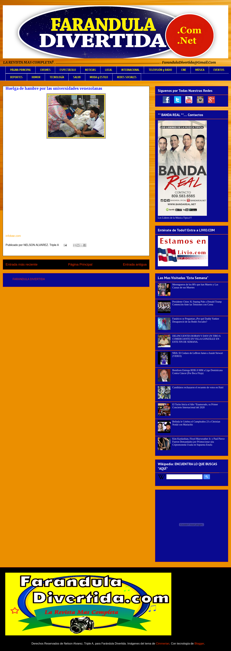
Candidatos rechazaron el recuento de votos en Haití (197, 387)
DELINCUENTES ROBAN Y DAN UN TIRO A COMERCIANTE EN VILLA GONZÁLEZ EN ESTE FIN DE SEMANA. (196, 339)
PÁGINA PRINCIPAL (20, 70)
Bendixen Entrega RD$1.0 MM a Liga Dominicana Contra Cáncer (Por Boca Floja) (197, 372)
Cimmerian (162, 643)
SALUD (77, 77)
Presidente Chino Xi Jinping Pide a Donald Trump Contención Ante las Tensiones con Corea (197, 303)
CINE (183, 70)
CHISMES (45, 70)
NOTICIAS (90, 70)
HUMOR (36, 77)
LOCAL (108, 70)
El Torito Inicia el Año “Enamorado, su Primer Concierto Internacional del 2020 (195, 406)
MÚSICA (199, 70)
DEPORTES (16, 77)
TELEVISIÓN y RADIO (160, 70)
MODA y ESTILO (99, 77)
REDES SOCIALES (126, 77)
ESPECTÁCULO (68, 70)
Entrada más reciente (21, 264)
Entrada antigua (135, 264)
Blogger (199, 643)
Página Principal (80, 264)
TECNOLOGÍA (57, 77)
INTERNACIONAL (130, 70)
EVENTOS (219, 70)
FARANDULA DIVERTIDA (29, 279)
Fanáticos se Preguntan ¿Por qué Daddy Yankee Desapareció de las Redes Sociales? (195, 320)
